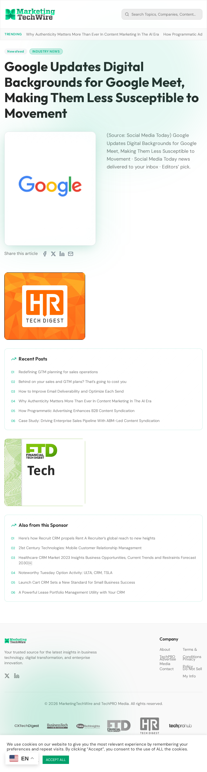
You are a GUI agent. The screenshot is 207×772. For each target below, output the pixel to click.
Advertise (168, 659)
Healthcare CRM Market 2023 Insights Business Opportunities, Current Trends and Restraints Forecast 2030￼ (107, 560)
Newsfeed (15, 51)
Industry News (46, 51)
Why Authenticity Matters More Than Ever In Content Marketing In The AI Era (92, 34)
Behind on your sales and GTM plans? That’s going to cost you (72, 381)
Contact (167, 668)
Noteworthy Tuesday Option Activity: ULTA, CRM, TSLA (65, 572)
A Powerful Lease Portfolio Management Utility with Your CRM (72, 592)
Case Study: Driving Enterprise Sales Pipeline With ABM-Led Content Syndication (89, 420)
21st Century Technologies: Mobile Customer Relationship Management (80, 547)
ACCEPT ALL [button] (56, 759)
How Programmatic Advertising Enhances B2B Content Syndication (76, 410)
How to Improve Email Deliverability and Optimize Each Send (71, 391)
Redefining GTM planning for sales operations (58, 371)
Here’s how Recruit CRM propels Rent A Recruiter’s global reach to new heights (87, 538)
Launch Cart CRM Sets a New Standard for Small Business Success (77, 582)
